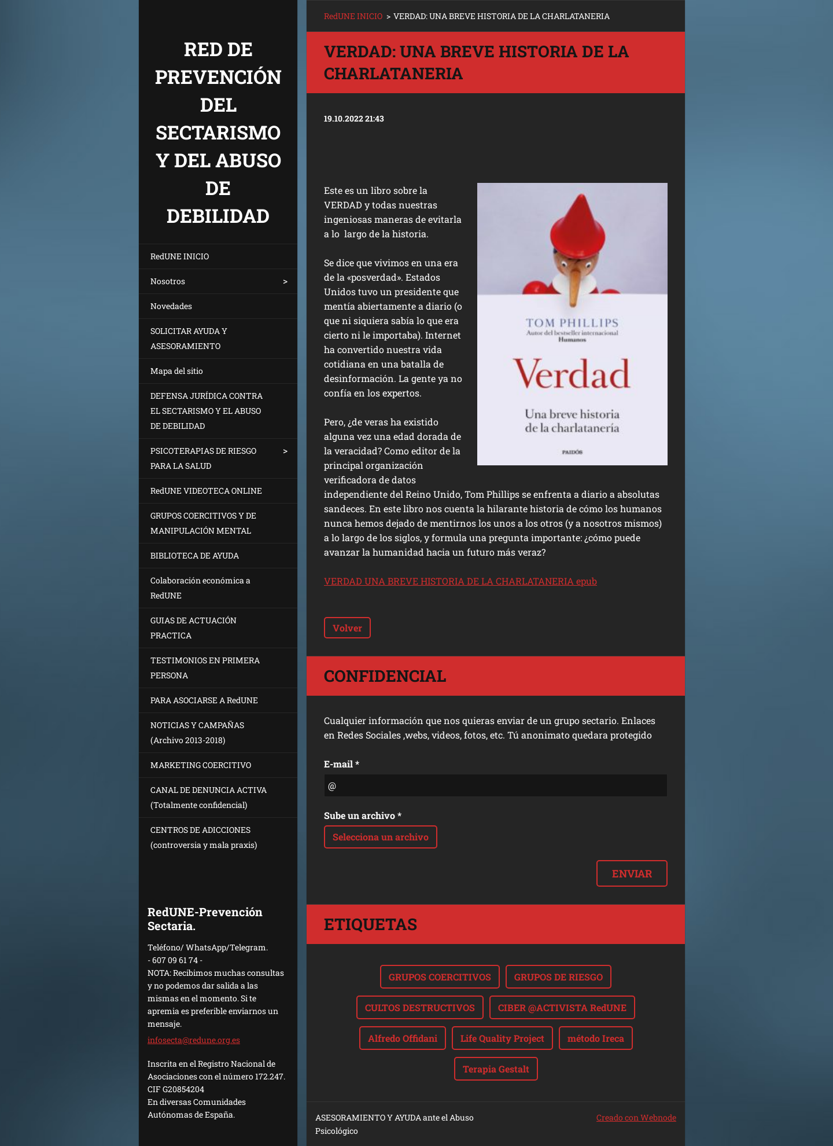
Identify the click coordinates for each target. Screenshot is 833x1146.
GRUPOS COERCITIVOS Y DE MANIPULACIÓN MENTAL (203, 523)
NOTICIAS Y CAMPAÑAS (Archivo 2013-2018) (197, 732)
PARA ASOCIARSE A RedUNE (204, 700)
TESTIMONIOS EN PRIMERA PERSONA (205, 668)
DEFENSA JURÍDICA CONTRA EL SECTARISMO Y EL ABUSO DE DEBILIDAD (206, 410)
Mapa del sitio (176, 370)
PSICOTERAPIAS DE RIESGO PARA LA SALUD (203, 458)
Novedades (171, 305)
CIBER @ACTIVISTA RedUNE (562, 1007)
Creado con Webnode (636, 1117)
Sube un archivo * (362, 815)
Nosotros (167, 281)
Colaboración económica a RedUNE (200, 588)
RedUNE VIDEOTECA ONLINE (206, 490)
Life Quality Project (502, 1038)
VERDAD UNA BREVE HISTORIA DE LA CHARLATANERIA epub (460, 581)
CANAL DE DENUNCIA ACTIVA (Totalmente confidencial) (208, 797)
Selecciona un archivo (381, 837)
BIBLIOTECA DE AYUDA (194, 555)
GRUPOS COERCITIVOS (440, 977)
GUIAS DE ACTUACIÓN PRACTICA (193, 628)
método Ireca (595, 1038)
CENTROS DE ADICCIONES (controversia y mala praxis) (203, 837)
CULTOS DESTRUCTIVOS (420, 1007)
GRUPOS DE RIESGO (558, 977)
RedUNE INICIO (179, 256)
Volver (347, 628)
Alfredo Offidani (402, 1038)
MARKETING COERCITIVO (200, 764)
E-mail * (341, 764)
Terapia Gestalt (496, 1069)
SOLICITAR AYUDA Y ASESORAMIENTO (188, 338)
